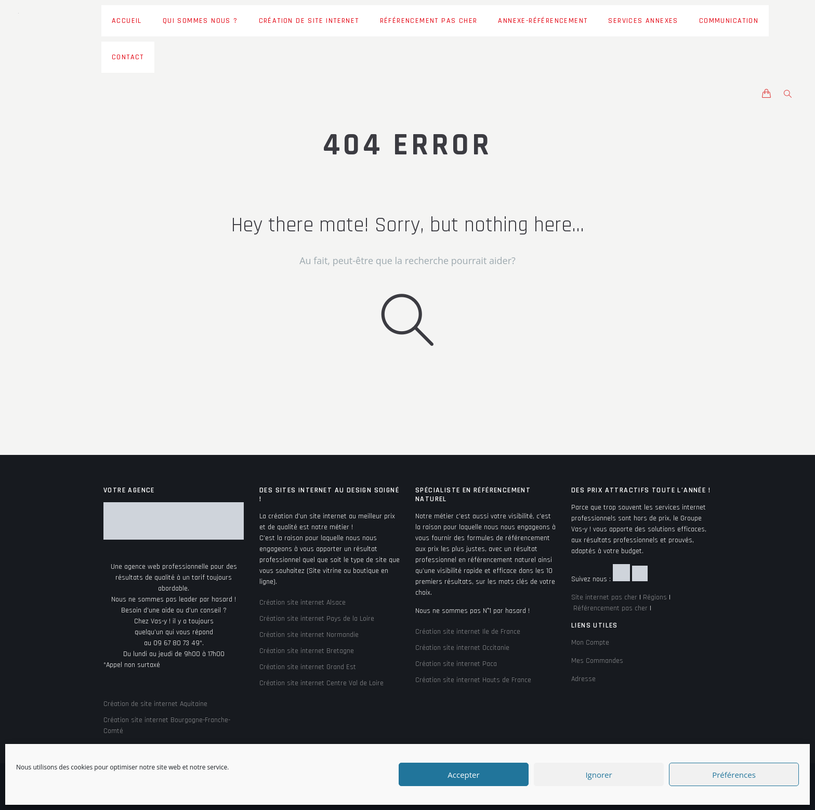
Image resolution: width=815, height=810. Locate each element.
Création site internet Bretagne (306, 651)
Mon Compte (590, 642)
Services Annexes (643, 20)
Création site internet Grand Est (307, 667)
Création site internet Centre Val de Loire (321, 683)
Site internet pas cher (604, 597)
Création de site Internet (309, 20)
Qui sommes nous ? (200, 20)
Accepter (463, 774)
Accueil (127, 20)
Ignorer (598, 774)
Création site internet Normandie (309, 634)
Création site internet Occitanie (462, 647)
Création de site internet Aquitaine (155, 704)
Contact (128, 57)
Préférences (734, 774)
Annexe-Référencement (542, 20)
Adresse (583, 679)
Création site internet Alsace (302, 602)
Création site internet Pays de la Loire (316, 618)
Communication (728, 20)
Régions (655, 597)
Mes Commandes (597, 660)
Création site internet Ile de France (467, 631)
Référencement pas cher (429, 20)
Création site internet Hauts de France (473, 680)
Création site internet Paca (456, 664)
